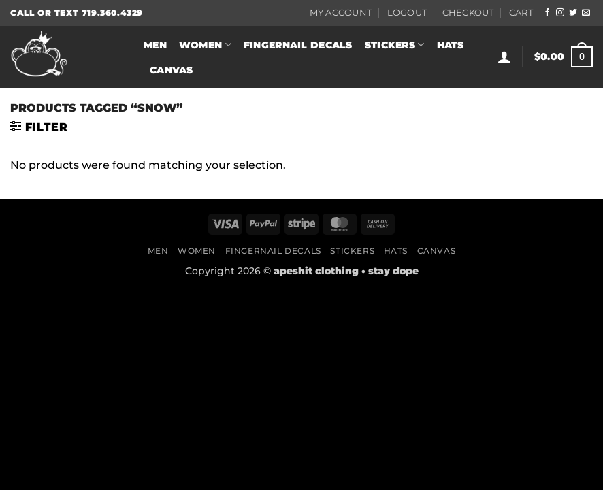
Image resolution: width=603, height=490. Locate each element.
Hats (450, 45)
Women (205, 44)
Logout (407, 12)
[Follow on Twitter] (573, 13)
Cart (521, 12)
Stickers (395, 44)
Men (155, 45)
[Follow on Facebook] (547, 13)
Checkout (468, 12)
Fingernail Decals (298, 45)
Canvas (171, 70)
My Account (341, 12)
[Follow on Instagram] (560, 13)
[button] (504, 56)
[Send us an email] (586, 13)
